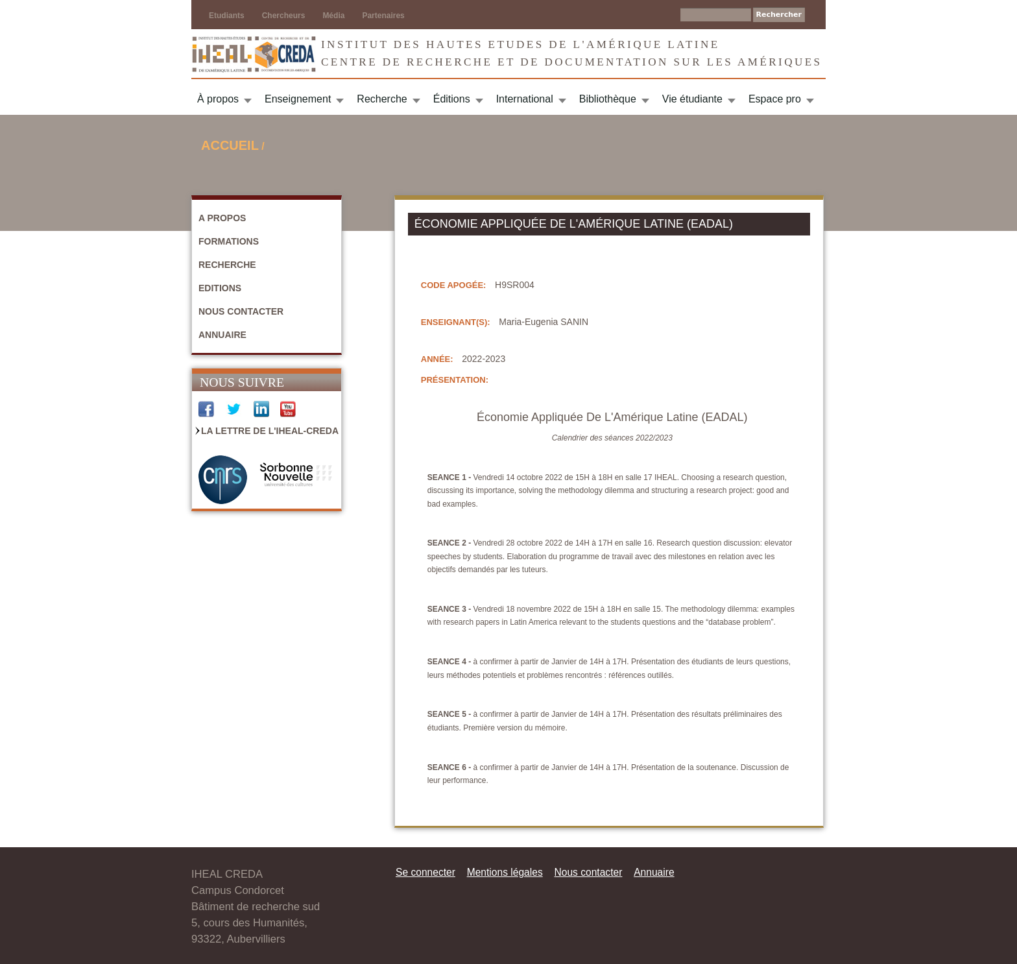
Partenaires (383, 15)
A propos (222, 218)
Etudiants (227, 15)
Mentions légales (505, 872)
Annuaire (222, 335)
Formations (228, 241)
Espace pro (774, 98)
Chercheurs (283, 15)
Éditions (451, 98)
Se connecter (425, 872)
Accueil (230, 145)
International (524, 98)
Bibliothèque (607, 98)
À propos (218, 98)
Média (333, 15)
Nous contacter (240, 311)
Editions (219, 288)
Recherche (382, 98)
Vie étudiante (692, 98)
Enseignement (298, 98)
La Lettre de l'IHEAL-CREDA (270, 431)
